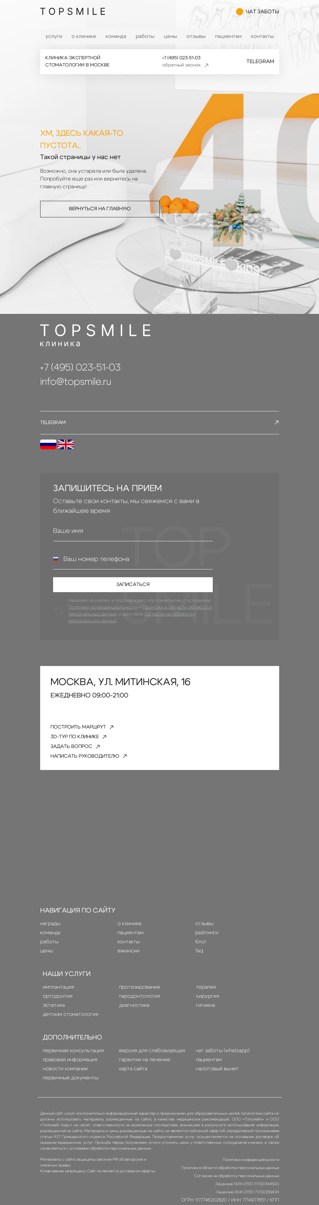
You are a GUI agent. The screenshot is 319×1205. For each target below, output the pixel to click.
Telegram (260, 61)
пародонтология (139, 1008)
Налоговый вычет (217, 1081)
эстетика (54, 1017)
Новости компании (65, 1081)
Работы (145, 36)
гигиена (205, 1017)
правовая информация (70, 1072)
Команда (116, 36)
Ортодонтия (58, 1008)
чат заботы (257, 13)
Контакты (262, 36)
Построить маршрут (89, 734)
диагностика (134, 1017)
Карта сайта (133, 1081)
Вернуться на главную (100, 209)
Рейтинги (206, 945)
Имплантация (58, 999)
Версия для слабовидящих (152, 1063)
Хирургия (207, 1008)
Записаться (133, 588)
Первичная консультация (73, 1063)
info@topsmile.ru (75, 382)
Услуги (53, 36)
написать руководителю (98, 768)
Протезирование (139, 999)
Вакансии (129, 963)
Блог (201, 954)
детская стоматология (70, 1026)
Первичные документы (70, 1090)
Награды (50, 936)
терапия (206, 999)
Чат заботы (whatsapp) (222, 1063)
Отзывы (196, 36)
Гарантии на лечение (144, 1072)
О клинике (84, 36)
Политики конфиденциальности (103, 613)
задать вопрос (82, 756)
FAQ (199, 963)
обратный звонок (185, 65)
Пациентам (228, 36)
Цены (170, 36)
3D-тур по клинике (85, 745)
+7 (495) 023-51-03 (180, 58)
